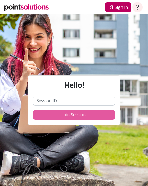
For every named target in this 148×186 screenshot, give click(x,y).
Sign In (118, 7)
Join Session (74, 115)
